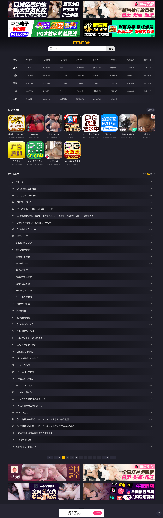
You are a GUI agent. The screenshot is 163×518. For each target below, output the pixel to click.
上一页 (57, 457)
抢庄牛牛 (147, 59)
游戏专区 (80, 59)
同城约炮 (29, 99)
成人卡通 (63, 75)
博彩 (15, 59)
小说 (15, 91)
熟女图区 (130, 83)
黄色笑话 (130, 91)
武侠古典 (80, 91)
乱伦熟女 (130, 75)
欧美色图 (63, 83)
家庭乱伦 (46, 91)
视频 (15, 67)
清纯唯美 (113, 83)
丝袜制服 (113, 67)
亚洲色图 (46, 83)
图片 (15, 83)
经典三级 (113, 75)
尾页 (113, 457)
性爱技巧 (147, 91)
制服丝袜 (97, 75)
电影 (15, 75)
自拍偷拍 (46, 67)
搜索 (111, 49)
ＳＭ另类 (147, 67)
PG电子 (29, 59)
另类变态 (147, 75)
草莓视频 (63, 99)
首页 (50, 457)
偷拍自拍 (46, 75)
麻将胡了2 (97, 59)
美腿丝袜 (97, 83)
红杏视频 (97, 99)
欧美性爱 (80, 75)
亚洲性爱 (29, 75)
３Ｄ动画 (80, 67)
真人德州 (46, 59)
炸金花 (114, 59)
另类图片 (147, 83)
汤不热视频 (80, 99)
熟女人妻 (97, 67)
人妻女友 (63, 91)
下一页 (105, 457)
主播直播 (130, 67)
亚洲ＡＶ (29, 67)
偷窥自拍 (29, 83)
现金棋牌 (130, 59)
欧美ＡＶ (63, 67)
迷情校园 (97, 91)
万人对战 (63, 59)
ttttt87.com (81, 43)
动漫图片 (80, 83)
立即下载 (97, 513)
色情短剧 (113, 99)
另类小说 (113, 91)
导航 (15, 99)
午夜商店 (46, 99)
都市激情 (29, 91)
